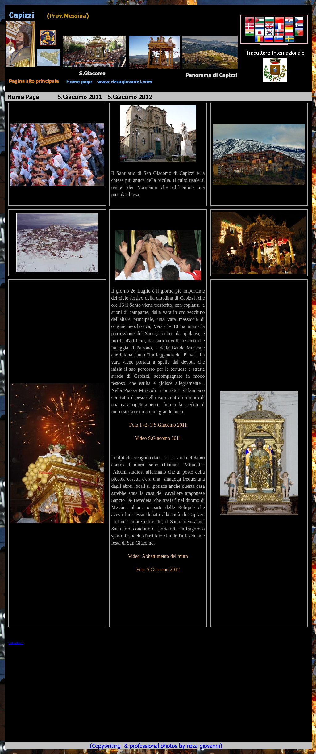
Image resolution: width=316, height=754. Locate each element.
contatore (16, 642)
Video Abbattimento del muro (158, 556)
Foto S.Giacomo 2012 (158, 569)
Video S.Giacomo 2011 (158, 438)
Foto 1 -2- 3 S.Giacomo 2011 (158, 425)
